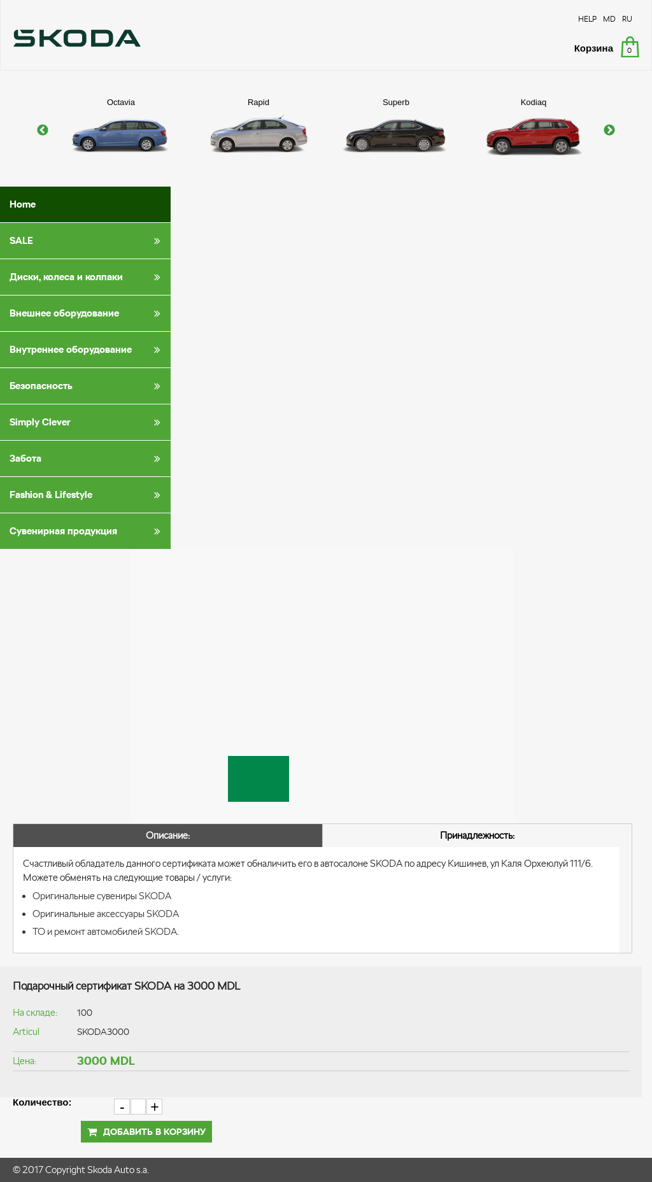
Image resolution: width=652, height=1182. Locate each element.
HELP (587, 19)
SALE (87, 241)
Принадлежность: (477, 835)
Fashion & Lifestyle (87, 495)
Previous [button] (42, 130)
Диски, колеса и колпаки (87, 277)
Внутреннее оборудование (87, 349)
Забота (87, 458)
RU (627, 19)
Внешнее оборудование (87, 313)
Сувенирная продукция (87, 531)
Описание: (168, 835)
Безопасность (87, 386)
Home (23, 204)
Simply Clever (87, 422)
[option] (121, 130)
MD (609, 19)
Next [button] (609, 130)
